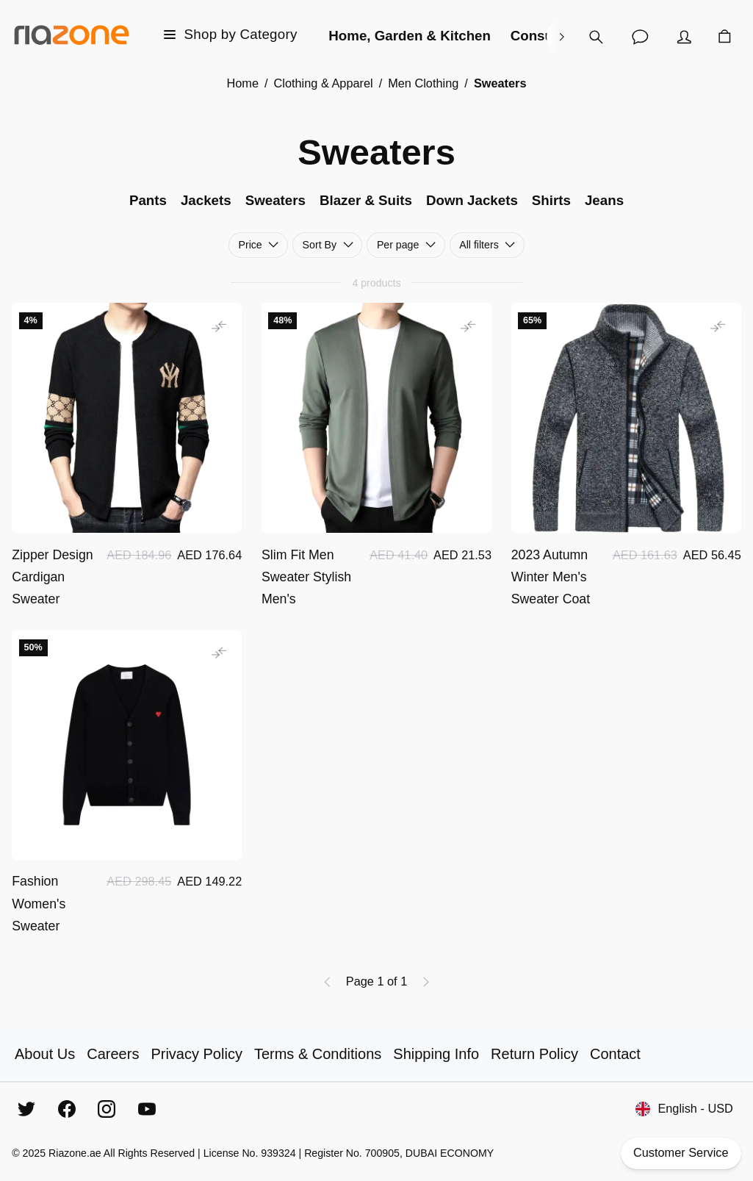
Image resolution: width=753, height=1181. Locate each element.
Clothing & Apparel (323, 83)
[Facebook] (67, 1109)
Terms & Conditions (317, 1054)
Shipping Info (436, 1054)
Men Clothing (423, 83)
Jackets (206, 200)
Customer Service (681, 1153)
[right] (561, 36)
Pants (148, 200)
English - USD (684, 1108)
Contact (615, 1054)
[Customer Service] (640, 37)
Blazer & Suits (366, 200)
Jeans (604, 200)
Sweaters (275, 200)
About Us (45, 1054)
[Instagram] (106, 1109)
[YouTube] (147, 1109)
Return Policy (534, 1054)
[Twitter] (26, 1109)
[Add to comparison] (219, 325)
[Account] (684, 37)
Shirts (551, 200)
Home (242, 83)
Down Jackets (472, 200)
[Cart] (724, 37)
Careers (113, 1054)
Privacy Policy (196, 1054)
